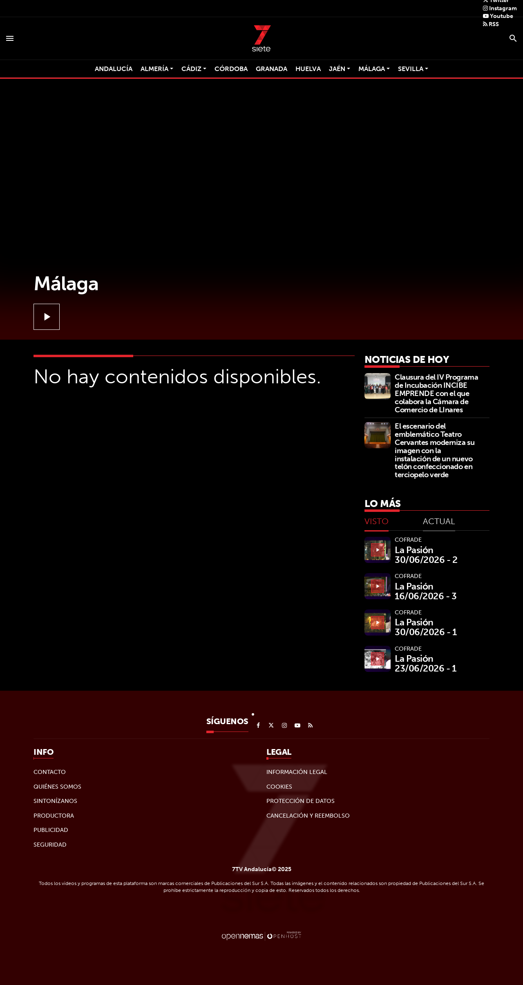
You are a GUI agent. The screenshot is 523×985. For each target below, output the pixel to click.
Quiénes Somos (57, 787)
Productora (54, 815)
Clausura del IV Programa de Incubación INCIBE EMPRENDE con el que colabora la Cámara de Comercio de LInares (436, 393)
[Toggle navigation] (10, 38)
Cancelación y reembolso (308, 815)
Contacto (50, 772)
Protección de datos (300, 801)
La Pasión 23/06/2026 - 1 (425, 663)
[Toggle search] (513, 38)
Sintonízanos (55, 801)
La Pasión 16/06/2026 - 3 (426, 591)
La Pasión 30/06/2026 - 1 (426, 627)
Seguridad (50, 844)
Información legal (296, 772)
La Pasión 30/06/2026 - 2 (426, 554)
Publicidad (51, 830)
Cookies (279, 787)
